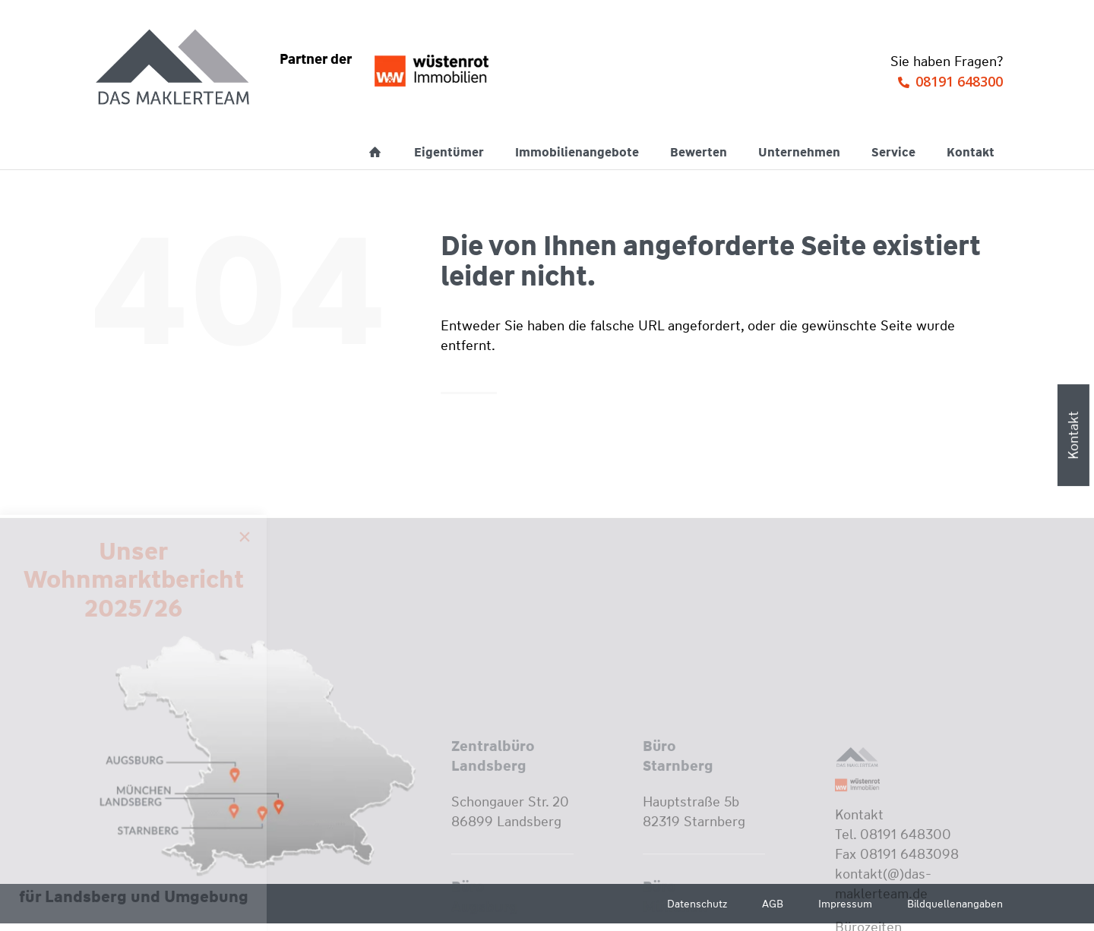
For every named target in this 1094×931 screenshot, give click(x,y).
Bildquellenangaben (955, 903)
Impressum (845, 903)
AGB (772, 903)
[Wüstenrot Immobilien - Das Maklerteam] (174, 68)
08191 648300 (959, 81)
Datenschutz (697, 903)
